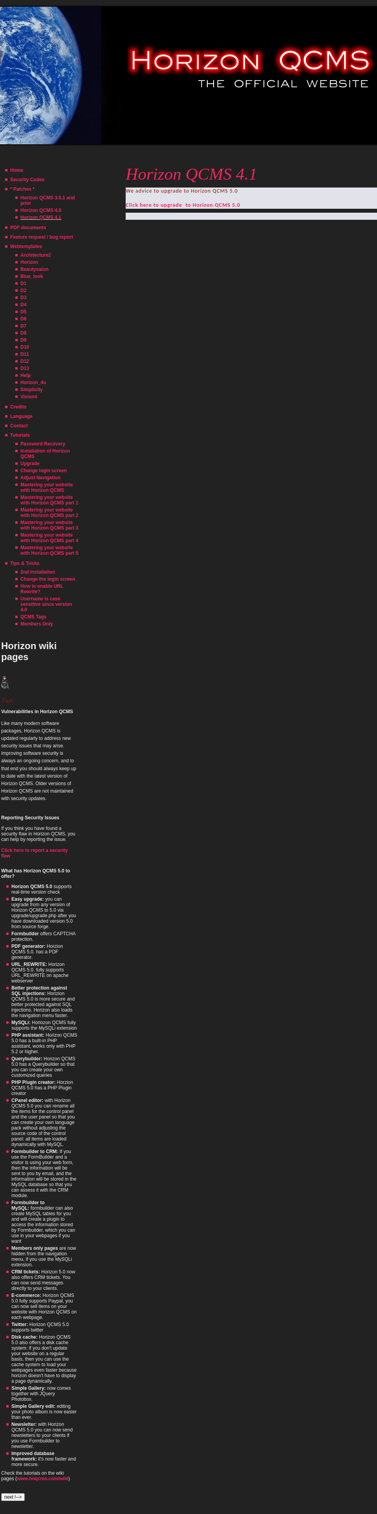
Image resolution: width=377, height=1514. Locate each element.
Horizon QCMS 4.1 (40, 217)
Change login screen (43, 470)
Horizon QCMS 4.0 (40, 210)
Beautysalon (34, 269)
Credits (18, 407)
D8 (23, 333)
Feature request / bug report (41, 237)
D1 (23, 283)
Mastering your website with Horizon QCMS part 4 (49, 537)
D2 (23, 290)
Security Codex (27, 179)
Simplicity (31, 389)
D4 (23, 304)
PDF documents (28, 227)
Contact (19, 426)
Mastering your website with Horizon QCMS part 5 (49, 550)
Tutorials (20, 435)
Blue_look (31, 276)
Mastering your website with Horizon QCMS (46, 487)
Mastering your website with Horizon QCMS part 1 (49, 500)
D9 (23, 340)
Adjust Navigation (40, 477)
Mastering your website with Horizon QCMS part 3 (49, 525)
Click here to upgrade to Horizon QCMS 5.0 (183, 205)
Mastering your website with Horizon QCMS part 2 (49, 512)
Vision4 (28, 396)
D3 (23, 297)
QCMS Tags (33, 617)
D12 (24, 361)
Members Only (36, 624)
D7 (23, 326)
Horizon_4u (33, 382)
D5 (23, 312)
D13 (24, 368)
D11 (24, 354)
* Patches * (22, 189)
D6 (23, 319)
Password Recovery (42, 444)
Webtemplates (26, 246)
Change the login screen (47, 579)
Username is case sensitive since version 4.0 (46, 604)
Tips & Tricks (24, 563)
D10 (24, 347)
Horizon (29, 262)
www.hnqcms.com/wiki (42, 1478)
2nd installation (37, 572)
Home (16, 170)
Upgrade (30, 463)
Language (21, 416)
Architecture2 (35, 255)
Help (25, 375)
